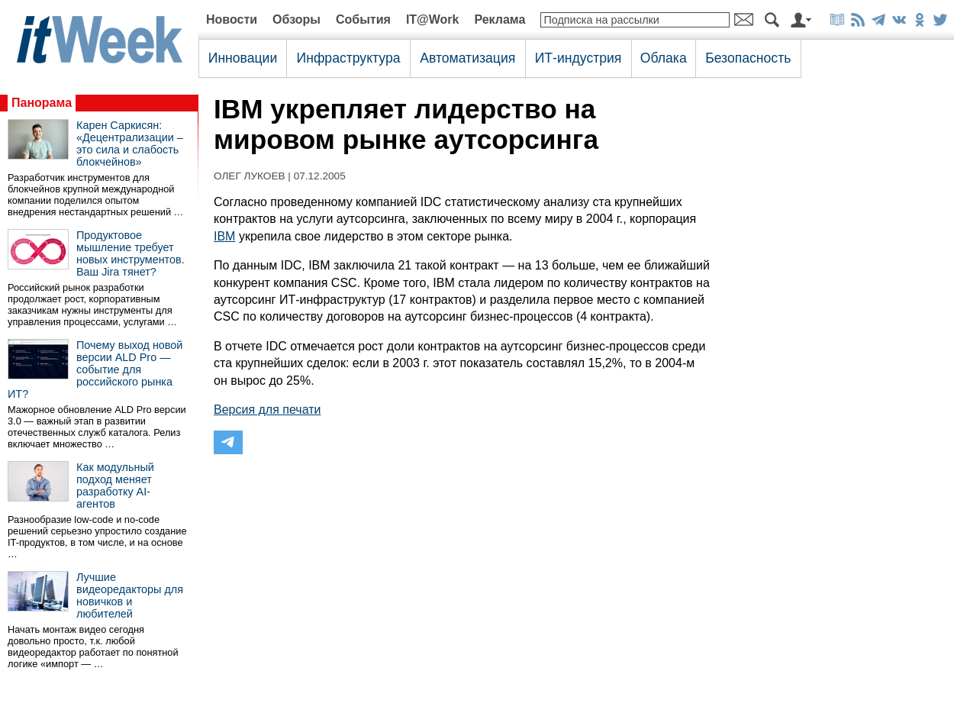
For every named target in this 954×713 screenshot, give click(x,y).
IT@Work (432, 19)
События (363, 19)
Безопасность (748, 58)
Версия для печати (267, 409)
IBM (224, 236)
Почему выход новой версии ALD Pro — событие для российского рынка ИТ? (95, 369)
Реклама (499, 19)
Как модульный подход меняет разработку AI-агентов (115, 485)
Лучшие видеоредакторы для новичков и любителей (129, 595)
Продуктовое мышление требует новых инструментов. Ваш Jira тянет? (130, 253)
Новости (231, 19)
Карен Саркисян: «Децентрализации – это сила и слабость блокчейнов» (129, 143)
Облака (663, 58)
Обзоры (296, 19)
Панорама (41, 102)
